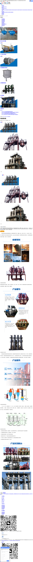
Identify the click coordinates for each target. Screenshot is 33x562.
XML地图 (10, 540)
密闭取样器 (3, 24)
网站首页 (3, 5)
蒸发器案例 (3, 512)
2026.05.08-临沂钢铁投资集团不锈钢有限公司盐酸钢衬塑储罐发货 (10, 112)
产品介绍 (2, 231)
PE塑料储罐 (3, 19)
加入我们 (3, 498)
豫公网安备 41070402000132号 (16, 540)
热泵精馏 (3, 22)
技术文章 (5, 8)
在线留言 (3, 13)
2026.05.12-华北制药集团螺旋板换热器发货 (7, 111)
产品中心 (6, 116)
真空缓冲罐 (3, 507)
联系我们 (3, 14)
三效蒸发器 (4, 492)
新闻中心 (3, 7)
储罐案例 (3, 514)
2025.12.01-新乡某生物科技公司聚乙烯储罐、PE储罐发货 (9, 113)
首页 (3, 116)
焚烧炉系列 (3, 23)
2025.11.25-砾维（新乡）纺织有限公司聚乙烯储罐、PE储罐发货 (10, 114)
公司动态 (3, 8)
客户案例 (3, 11)
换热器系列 (3, 18)
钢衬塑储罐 (3, 20)
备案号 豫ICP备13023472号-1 (5, 540)
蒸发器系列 (3, 21)
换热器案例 (3, 513)
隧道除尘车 (3, 25)
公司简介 (3, 496)
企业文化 (3, 497)
